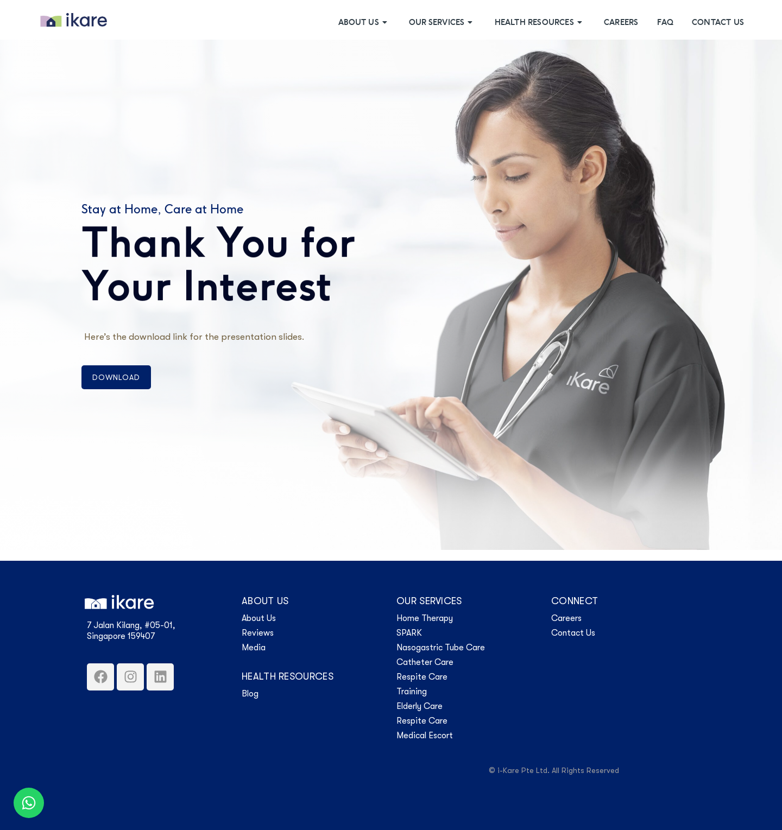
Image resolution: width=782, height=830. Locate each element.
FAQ (665, 22)
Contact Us (718, 22)
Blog (250, 694)
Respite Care (421, 677)
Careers (621, 22)
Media (254, 647)
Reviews (258, 633)
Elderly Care (419, 706)
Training (411, 691)
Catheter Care (424, 662)
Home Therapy (424, 618)
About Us (364, 22)
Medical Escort (424, 735)
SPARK (409, 633)
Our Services (442, 22)
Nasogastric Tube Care (440, 647)
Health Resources (540, 22)
